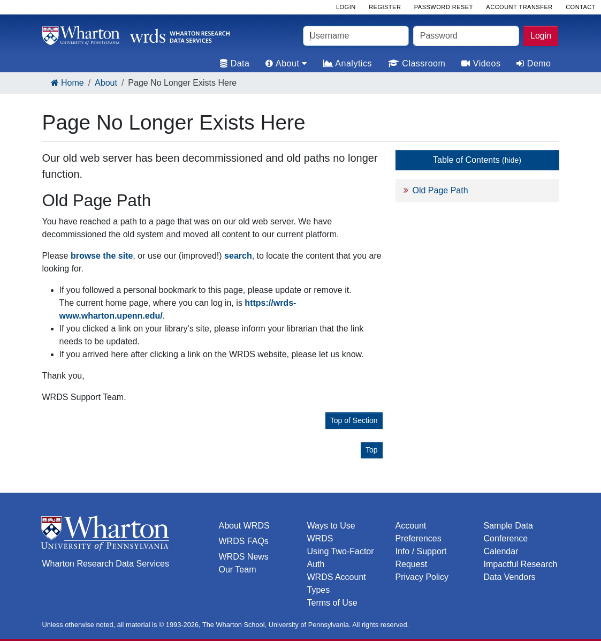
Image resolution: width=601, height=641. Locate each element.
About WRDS (244, 525)
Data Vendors (510, 577)
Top (372, 450)
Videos (480, 63)
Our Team (237, 569)
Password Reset (443, 7)
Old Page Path (440, 190)
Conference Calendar (506, 545)
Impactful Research (521, 564)
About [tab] (286, 63)
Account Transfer (519, 7)
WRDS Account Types (336, 583)
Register (385, 7)
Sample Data (509, 525)
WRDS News (244, 556)
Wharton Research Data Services (105, 563)
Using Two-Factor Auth (340, 558)
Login (540, 35)
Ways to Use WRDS (331, 532)
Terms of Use (332, 602)
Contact (581, 7)
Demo (533, 63)
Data (234, 63)
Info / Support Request (421, 558)
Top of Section (354, 420)
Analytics (347, 63)
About (106, 82)
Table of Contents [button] (477, 159)
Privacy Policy (422, 577)
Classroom (416, 63)
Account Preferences (418, 532)
